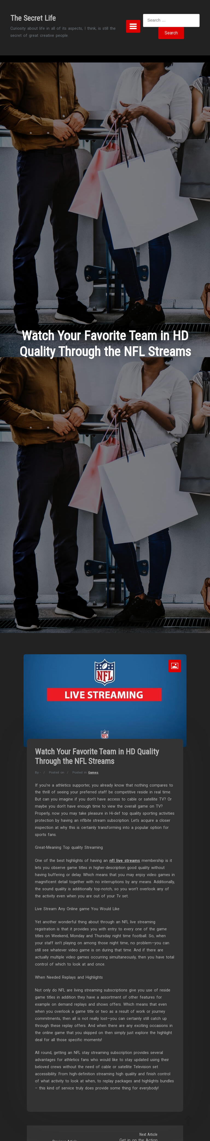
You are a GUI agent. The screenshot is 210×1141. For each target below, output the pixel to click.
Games (93, 772)
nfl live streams (124, 860)
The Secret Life (33, 18)
